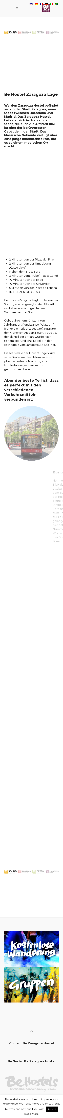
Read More (31, 1113)
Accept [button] (52, 1109)
